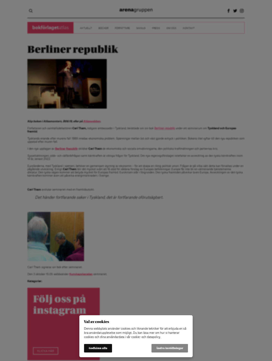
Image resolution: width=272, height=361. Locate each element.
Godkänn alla (98, 348)
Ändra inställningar (169, 348)
